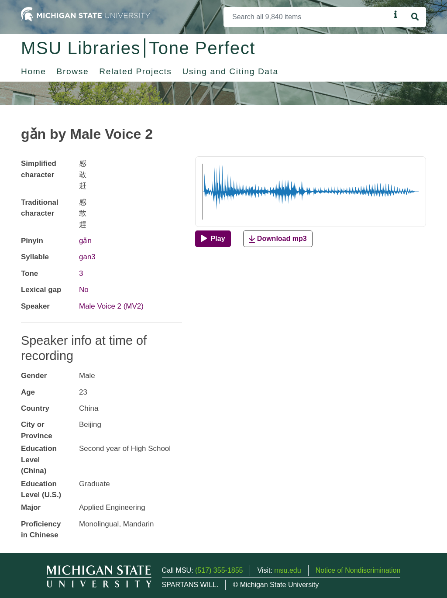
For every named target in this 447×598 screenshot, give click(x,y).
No (84, 289)
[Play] (212, 238)
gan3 (87, 257)
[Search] (307, 17)
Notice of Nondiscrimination (358, 570)
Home (33, 71)
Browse (73, 71)
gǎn (85, 241)
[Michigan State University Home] (85, 14)
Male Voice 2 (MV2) (111, 306)
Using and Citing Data (230, 71)
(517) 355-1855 (219, 570)
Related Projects (135, 71)
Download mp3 (277, 239)
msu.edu (287, 570)
